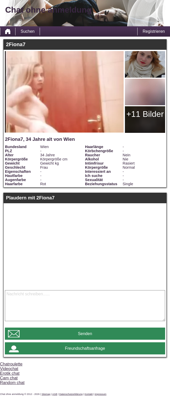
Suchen (28, 31)
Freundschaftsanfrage (85, 348)
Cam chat (9, 378)
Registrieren (154, 31)
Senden (85, 333)
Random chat (12, 382)
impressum (101, 394)
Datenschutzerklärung (71, 394)
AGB (54, 394)
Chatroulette (11, 364)
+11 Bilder (145, 114)
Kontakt (88, 394)
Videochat (9, 369)
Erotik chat (10, 373)
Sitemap (45, 394)
